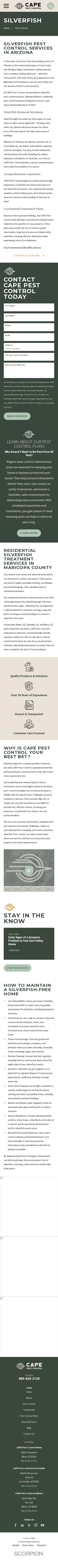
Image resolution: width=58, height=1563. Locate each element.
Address (9, 345)
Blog (29, 1427)
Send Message (17, 416)
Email (7, 335)
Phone (8, 325)
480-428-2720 (29, 1378)
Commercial (29, 1409)
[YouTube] (42, 1525)
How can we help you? (15, 365)
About (29, 1397)
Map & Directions (29, 1460)
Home (29, 1391)
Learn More (29, 533)
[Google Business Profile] (22, 1525)
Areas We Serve (29, 1421)
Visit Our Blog (17, 967)
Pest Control (29, 1403)
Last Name (10, 315)
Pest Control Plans (29, 1415)
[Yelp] (29, 1525)
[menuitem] (15, 1545)
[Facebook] (15, 1525)
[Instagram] (35, 1525)
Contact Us (29, 1433)
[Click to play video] (29, 870)
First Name (10, 305)
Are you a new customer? (16, 355)
